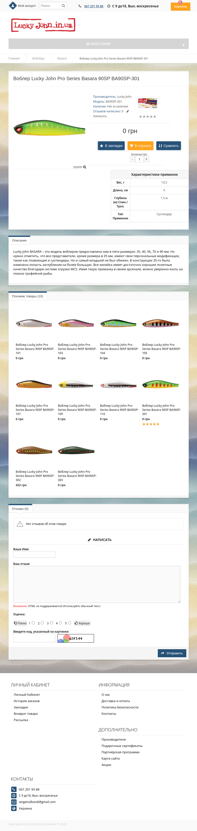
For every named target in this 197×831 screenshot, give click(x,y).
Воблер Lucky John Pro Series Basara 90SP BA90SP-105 (161, 349)
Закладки (21, 707)
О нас (106, 694)
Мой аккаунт (27, 6)
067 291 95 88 (93, 6)
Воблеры (38, 58)
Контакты (109, 713)
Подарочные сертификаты (122, 746)
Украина (25, 808)
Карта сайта (111, 758)
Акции (106, 765)
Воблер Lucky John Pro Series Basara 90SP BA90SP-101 (35, 349)
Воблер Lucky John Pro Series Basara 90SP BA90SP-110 (119, 410)
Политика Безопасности (120, 707)
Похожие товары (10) (27, 296)
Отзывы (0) (20, 509)
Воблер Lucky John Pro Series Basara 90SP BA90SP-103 (77, 349)
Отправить (172, 653)
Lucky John (124, 97)
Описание (19, 240)
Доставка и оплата (116, 701)
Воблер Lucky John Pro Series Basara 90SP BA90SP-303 (77, 476)
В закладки (113, 146)
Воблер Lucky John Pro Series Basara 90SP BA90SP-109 (77, 410)
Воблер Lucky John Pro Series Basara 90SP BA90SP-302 (35, 476)
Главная (14, 58)
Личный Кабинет (27, 694)
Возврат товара (26, 713)
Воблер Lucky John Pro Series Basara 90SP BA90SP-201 (161, 410)
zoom (79, 166)
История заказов (27, 701)
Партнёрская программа (121, 752)
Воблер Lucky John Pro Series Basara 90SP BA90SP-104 (119, 349)
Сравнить (170, 146)
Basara (62, 58)
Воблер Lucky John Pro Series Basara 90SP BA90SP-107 (35, 410)
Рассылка (21, 720)
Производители (114, 739)
